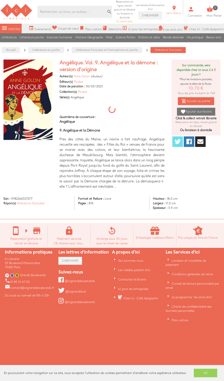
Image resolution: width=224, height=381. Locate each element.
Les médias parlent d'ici (134, 270)
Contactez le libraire (132, 279)
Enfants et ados (149, 37)
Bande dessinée (173, 37)
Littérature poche (32, 37)
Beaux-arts (213, 37)
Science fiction (125, 37)
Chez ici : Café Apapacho (140, 298)
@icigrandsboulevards (76, 281)
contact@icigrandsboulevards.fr (29, 287)
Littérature (9, 37)
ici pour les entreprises (133, 289)
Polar (109, 37)
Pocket (78, 81)
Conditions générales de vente (192, 274)
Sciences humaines (59, 37)
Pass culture (180, 320)
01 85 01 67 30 (17, 281)
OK (205, 373)
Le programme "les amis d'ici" (192, 297)
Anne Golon (82, 76)
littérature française (30, 203)
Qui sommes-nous (130, 260)
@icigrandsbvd (72, 291)
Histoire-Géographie (89, 37)
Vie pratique (195, 37)
